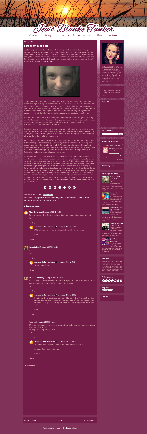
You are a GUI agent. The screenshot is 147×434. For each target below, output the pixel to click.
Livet (87, 198)
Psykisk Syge (51, 200)
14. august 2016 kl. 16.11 (45, 322)
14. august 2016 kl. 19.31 (67, 341)
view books (119, 159)
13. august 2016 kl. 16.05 (51, 212)
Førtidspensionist (70, 198)
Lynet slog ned (48, 61)
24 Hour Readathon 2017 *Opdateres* (116, 208)
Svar (30, 218)
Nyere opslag (30, 420)
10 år (34, 198)
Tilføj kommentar (31, 365)
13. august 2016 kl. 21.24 (67, 227)
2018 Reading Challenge (112, 145)
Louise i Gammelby (36, 278)
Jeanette (111, 148)
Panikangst (28, 200)
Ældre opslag (89, 420)
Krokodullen (34, 247)
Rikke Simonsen (35, 212)
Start (60, 420)
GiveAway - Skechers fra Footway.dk (114, 239)
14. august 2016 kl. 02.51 (54, 278)
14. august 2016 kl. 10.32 (67, 295)
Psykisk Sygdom (39, 200)
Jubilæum (80, 198)
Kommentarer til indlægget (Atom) (64, 428)
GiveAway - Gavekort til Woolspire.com (116, 224)
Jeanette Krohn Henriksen (44, 227)
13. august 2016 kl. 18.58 (48, 247)
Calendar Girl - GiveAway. (114, 193)
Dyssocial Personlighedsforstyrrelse (50, 198)
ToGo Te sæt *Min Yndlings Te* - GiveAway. (115, 178)
